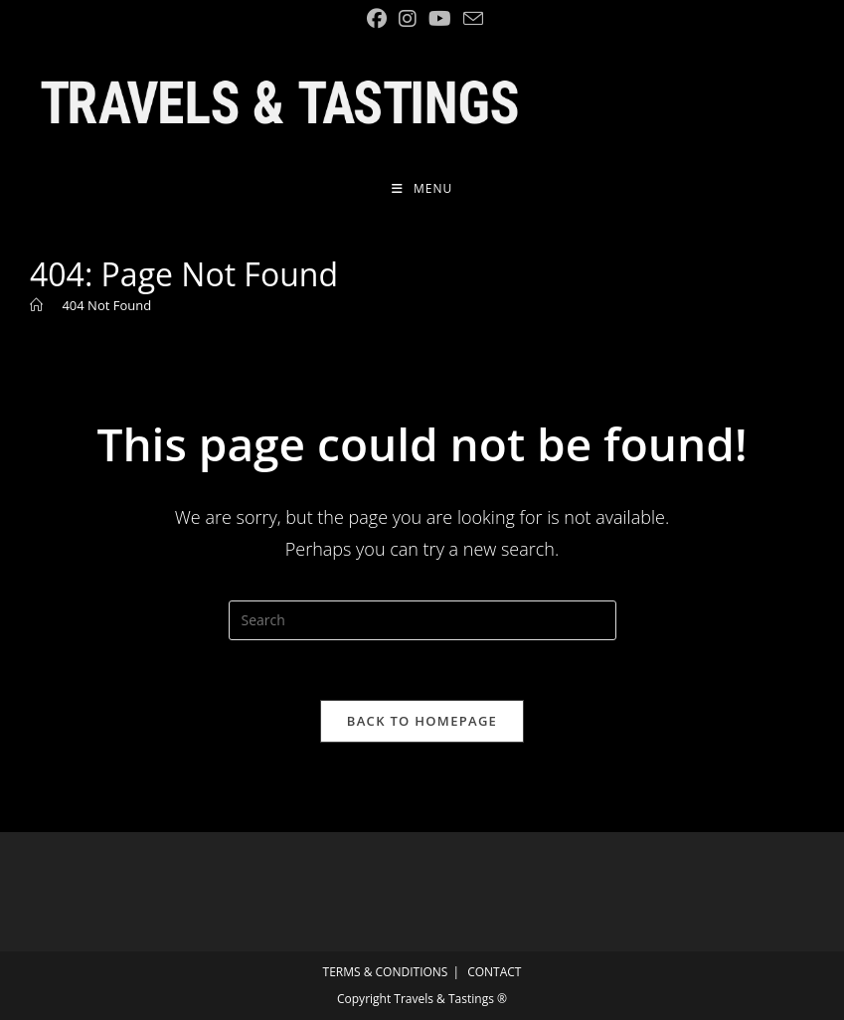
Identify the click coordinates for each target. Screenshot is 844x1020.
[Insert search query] (422, 620)
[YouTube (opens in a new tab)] (439, 19)
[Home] (36, 305)
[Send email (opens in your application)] (470, 18)
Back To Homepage (422, 721)
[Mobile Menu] (422, 189)
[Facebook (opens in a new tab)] (377, 19)
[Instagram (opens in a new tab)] (407, 19)
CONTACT (494, 971)
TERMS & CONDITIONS (385, 971)
